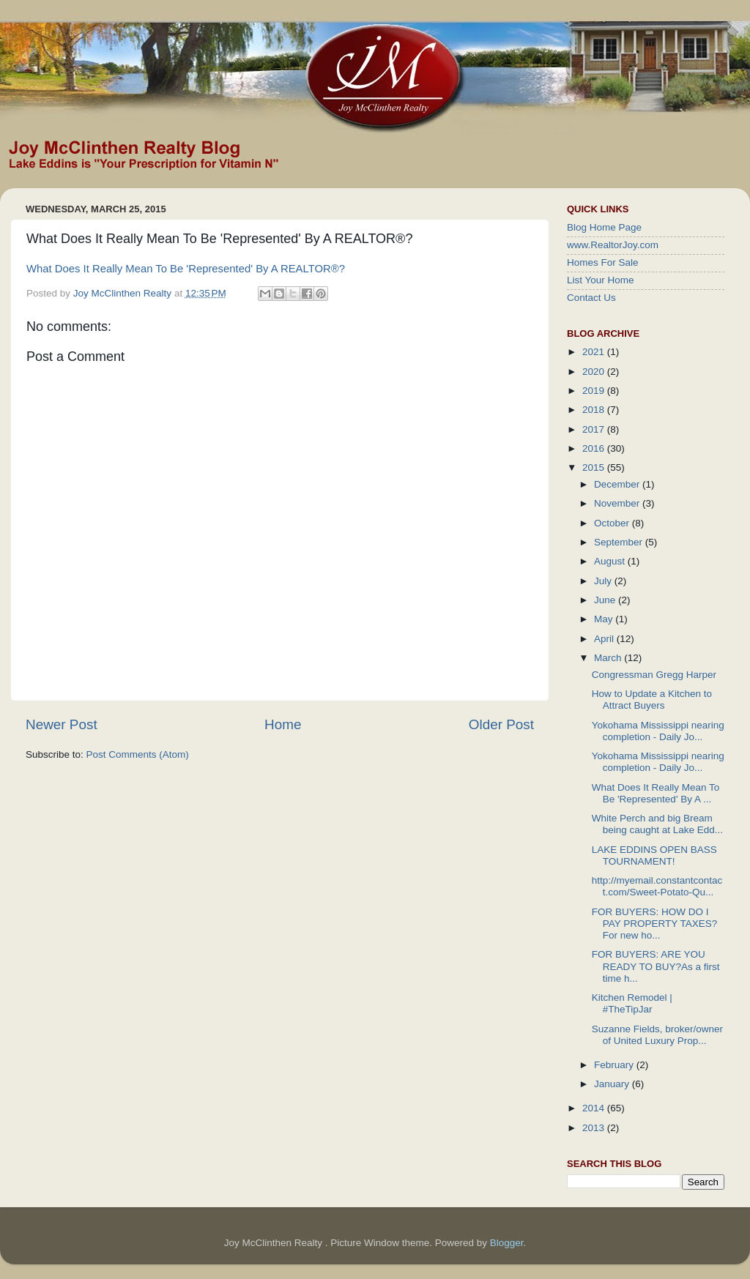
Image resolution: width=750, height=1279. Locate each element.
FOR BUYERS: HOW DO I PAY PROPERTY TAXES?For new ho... (655, 923)
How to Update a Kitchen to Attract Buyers (652, 699)
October (613, 523)
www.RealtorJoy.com (612, 244)
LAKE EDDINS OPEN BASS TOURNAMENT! (654, 855)
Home (282, 724)
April (605, 638)
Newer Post (61, 724)
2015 (594, 467)
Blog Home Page (604, 227)
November (618, 503)
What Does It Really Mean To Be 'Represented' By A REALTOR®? (185, 269)
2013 (594, 1127)
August (611, 561)
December (618, 484)
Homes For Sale (603, 262)
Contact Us (591, 297)
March (609, 657)
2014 (594, 1108)
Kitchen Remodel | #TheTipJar (632, 1003)
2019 (594, 390)
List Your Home (600, 280)
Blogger (507, 1242)
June (606, 599)
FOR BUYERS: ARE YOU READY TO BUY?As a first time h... (656, 966)
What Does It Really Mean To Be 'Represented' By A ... (656, 793)
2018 (594, 409)
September (619, 542)
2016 (594, 448)
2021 (594, 351)
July (604, 580)
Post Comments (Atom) (137, 754)
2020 (594, 371)
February (615, 1064)
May (604, 619)
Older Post (501, 724)
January (613, 1083)
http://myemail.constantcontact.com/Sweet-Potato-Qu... (657, 886)
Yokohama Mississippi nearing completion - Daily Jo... (658, 731)
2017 (594, 429)
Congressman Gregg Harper (654, 674)
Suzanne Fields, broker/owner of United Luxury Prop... (657, 1034)
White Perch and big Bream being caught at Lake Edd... (657, 824)
